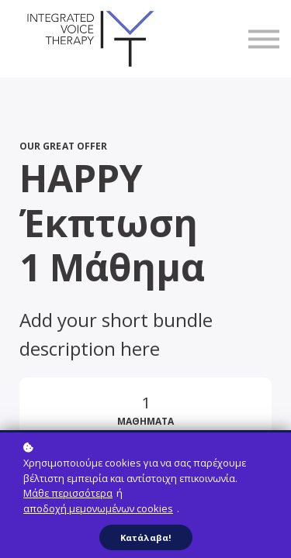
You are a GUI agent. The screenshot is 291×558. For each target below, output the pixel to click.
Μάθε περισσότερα (68, 493)
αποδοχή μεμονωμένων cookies (98, 508)
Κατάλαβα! (145, 537)
